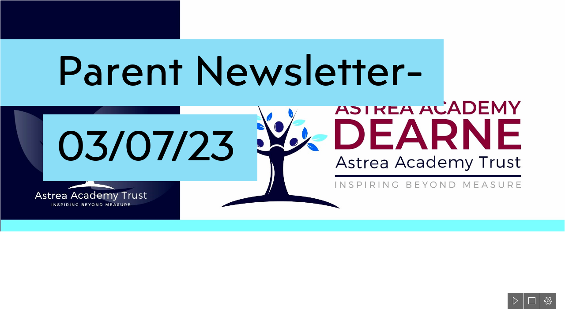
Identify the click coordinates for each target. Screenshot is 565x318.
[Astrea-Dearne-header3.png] (282, 116)
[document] (282, 159)
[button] (516, 301)
